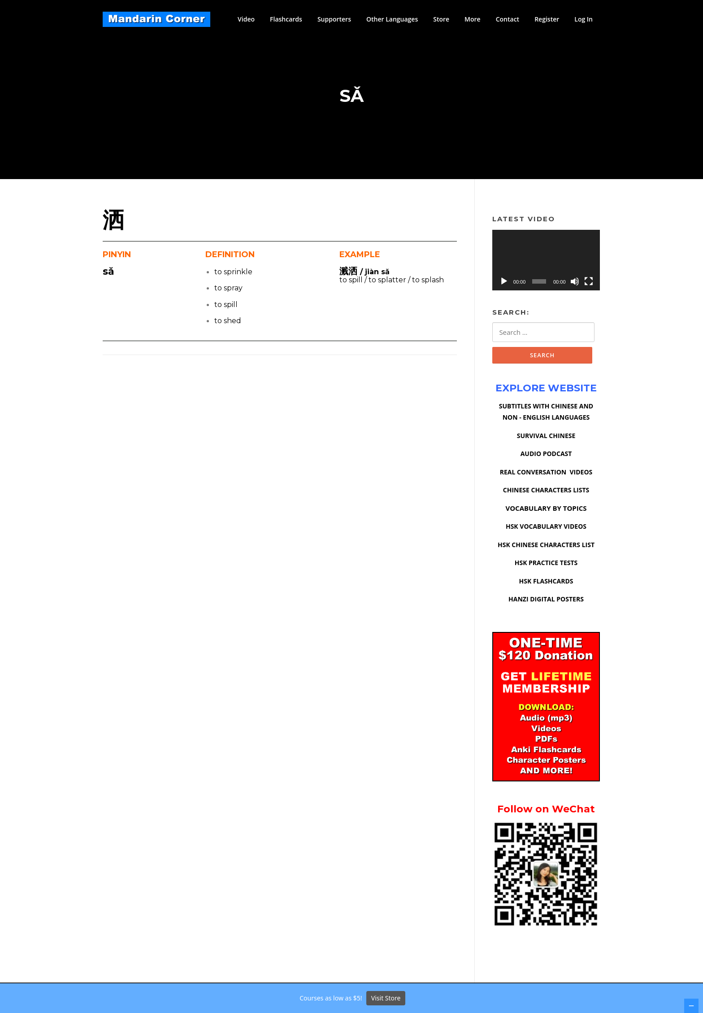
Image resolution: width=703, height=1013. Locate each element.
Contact (507, 19)
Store (441, 19)
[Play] (503, 282)
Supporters (334, 19)
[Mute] (574, 282)
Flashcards (286, 19)
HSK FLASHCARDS (546, 582)
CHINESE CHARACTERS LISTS (546, 491)
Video (246, 19)
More (472, 19)
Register (546, 19)
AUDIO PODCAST (546, 455)
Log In (583, 19)
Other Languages (392, 19)
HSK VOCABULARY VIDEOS (546, 528)
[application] (546, 261)
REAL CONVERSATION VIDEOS (546, 473)
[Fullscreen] (588, 282)
